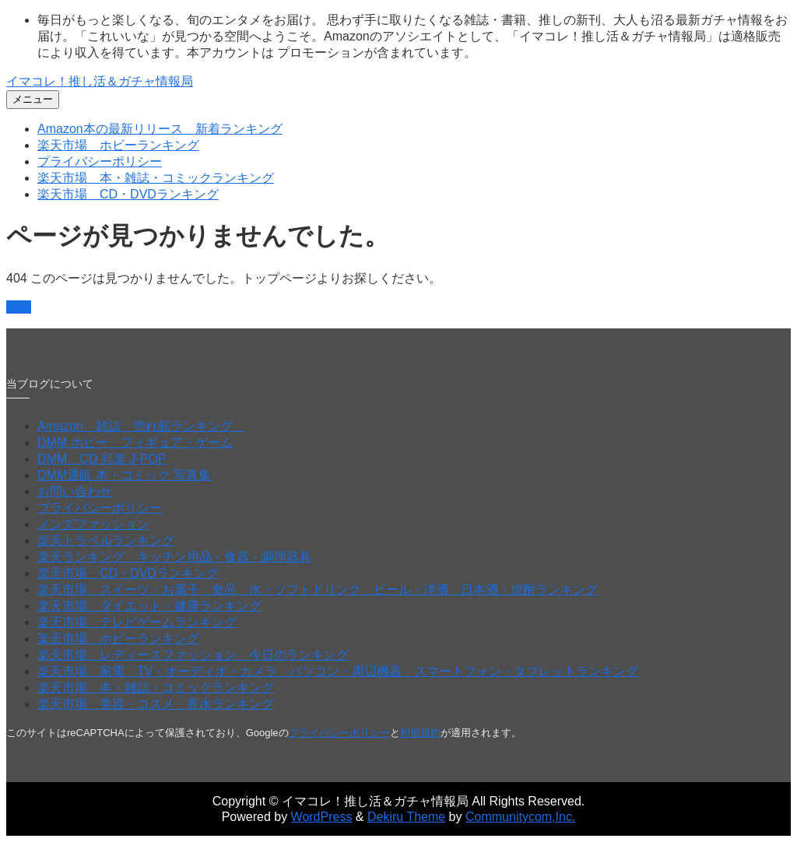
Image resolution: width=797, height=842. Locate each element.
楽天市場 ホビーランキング (118, 145)
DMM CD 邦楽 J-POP (101, 458)
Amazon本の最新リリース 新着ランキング (160, 128)
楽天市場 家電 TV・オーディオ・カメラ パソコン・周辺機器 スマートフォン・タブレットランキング (337, 671)
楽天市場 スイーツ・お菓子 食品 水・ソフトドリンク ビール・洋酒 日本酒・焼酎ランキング (317, 589)
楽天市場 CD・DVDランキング (128, 194)
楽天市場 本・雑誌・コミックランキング (155, 177)
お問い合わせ (74, 491)
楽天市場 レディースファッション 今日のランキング (193, 654)
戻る (18, 307)
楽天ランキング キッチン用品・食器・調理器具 (174, 556)
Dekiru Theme (406, 816)
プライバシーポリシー (99, 161)
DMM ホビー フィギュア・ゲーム (135, 442)
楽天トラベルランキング (105, 540)
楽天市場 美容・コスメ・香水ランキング (155, 703)
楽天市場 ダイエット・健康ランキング (149, 605)
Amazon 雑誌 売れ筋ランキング (141, 426)
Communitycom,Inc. (520, 816)
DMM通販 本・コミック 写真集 (124, 475)
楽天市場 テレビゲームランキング (137, 622)
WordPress (322, 816)
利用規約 (420, 733)
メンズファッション (93, 524)
